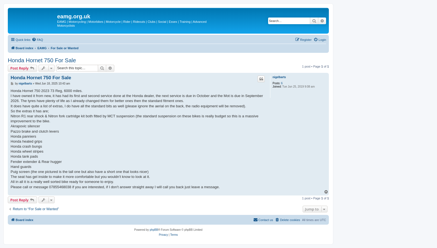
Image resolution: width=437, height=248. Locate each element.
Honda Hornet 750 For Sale (42, 60)
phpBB (154, 229)
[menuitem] (37, 39)
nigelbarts (279, 77)
